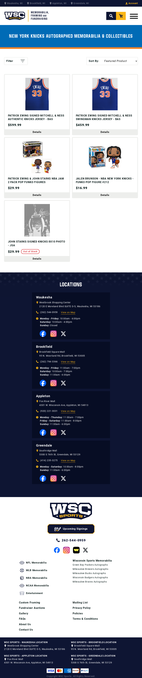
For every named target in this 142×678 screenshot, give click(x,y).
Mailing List (80, 598)
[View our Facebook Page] (43, 340)
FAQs (22, 615)
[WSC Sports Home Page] (27, 16)
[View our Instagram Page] (53, 340)
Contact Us (26, 626)
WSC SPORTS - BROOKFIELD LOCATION (93, 639)
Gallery (23, 609)
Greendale (44, 452)
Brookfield (44, 353)
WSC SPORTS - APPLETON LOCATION (25, 652)
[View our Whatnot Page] (76, 556)
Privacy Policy (82, 604)
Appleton (43, 402)
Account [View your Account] (131, 3)
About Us (25, 620)
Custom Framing (29, 598)
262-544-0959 (71, 546)
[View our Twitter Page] (63, 339)
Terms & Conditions (85, 615)
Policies (78, 609)
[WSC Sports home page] (71, 518)
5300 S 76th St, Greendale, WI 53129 (59, 460)
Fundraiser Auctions (32, 604)
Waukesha (44, 303)
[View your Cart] (121, 16)
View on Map (68, 318)
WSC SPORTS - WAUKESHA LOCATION (26, 639)
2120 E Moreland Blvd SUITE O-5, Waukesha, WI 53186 (69, 312)
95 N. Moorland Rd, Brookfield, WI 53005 (62, 362)
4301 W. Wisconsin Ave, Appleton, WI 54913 (63, 411)
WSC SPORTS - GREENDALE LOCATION (93, 652)
